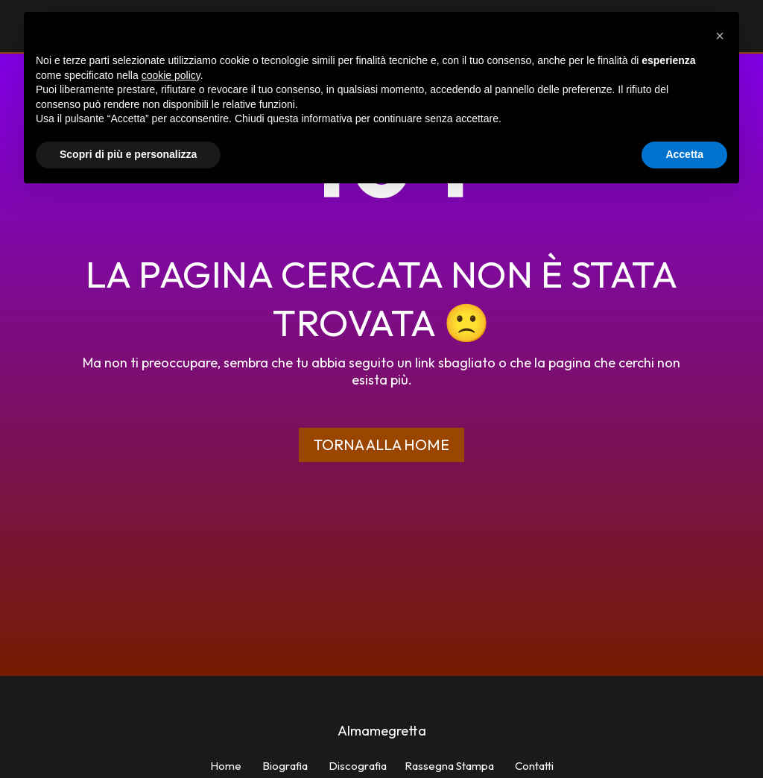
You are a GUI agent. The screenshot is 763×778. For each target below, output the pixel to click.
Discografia (358, 766)
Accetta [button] (684, 154)
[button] (720, 36)
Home (225, 766)
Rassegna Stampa (449, 766)
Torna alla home (381, 444)
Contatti (534, 766)
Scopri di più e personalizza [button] (128, 154)
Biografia (285, 766)
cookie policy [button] (171, 75)
